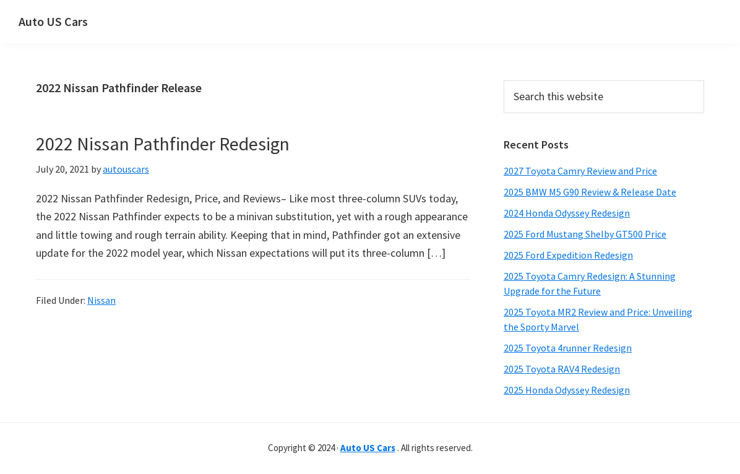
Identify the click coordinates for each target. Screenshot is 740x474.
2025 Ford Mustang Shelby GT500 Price (585, 234)
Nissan (101, 300)
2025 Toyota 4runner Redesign (568, 348)
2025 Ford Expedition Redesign (568, 255)
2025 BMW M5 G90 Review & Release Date (590, 192)
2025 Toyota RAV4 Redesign (562, 369)
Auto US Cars (53, 21)
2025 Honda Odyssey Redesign (567, 390)
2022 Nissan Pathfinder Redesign (163, 143)
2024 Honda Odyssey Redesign (567, 213)
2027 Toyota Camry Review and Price (580, 171)
